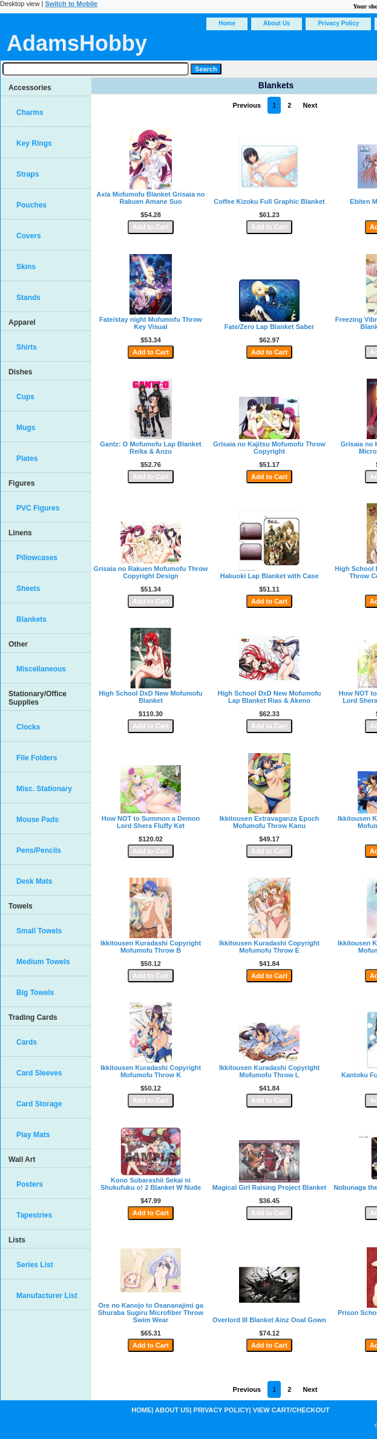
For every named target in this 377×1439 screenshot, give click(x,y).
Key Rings (34, 143)
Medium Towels (43, 962)
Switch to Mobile (71, 3)
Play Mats (33, 1135)
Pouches (31, 205)
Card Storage (39, 1104)
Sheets (28, 588)
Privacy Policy (338, 23)
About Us (276, 23)
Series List (34, 1265)
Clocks (28, 727)
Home (226, 23)
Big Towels (35, 992)
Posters (29, 1184)
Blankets (31, 619)
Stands (28, 297)
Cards (26, 1042)
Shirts (26, 347)
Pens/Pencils (38, 850)
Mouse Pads (37, 819)
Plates (27, 458)
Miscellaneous (41, 669)
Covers (28, 236)
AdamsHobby (77, 43)
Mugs (25, 427)
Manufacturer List (46, 1295)
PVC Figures (37, 508)
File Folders (36, 758)
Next (310, 105)
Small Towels (39, 931)
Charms (30, 112)
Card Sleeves (39, 1073)
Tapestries (34, 1215)
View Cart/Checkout (291, 1410)
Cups (25, 397)
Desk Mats (34, 881)
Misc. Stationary (44, 789)
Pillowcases (36, 557)
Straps (27, 174)
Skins (26, 267)
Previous (247, 105)
